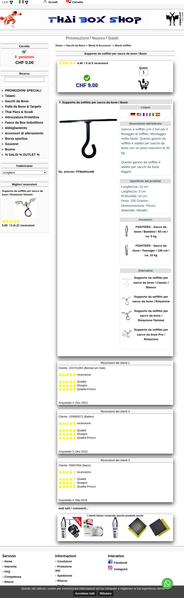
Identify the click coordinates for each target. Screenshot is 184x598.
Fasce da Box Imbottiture (22, 122)
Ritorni (9, 582)
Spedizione (64, 575)
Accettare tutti (84, 593)
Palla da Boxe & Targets (21, 106)
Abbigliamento (14, 128)
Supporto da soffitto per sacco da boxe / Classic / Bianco (151, 282)
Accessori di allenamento (23, 133)
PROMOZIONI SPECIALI (21, 90)
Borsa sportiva (14, 138)
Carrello (74, 2)
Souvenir (10, 144)
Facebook (117, 562)
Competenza (12, 576)
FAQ (7, 571)
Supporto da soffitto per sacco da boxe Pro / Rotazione (151, 334)
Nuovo (98, 38)
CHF (5, 2)
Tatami (8, 96)
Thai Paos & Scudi (17, 112)
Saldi (113, 38)
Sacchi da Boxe (15, 101)
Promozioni (77, 38)
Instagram (118, 569)
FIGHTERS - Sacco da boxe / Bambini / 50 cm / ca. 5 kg (151, 231)
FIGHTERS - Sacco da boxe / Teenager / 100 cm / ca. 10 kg (151, 250)
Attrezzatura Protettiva (20, 117)
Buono (8, 149)
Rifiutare (106, 593)
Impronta (10, 566)
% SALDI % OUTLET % (21, 154)
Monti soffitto (123, 45)
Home (58, 45)
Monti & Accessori (100, 45)
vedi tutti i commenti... (73, 508)
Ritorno (62, 580)
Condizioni (64, 561)
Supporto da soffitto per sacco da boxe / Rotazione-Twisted (151, 315)
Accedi (50, 2)
